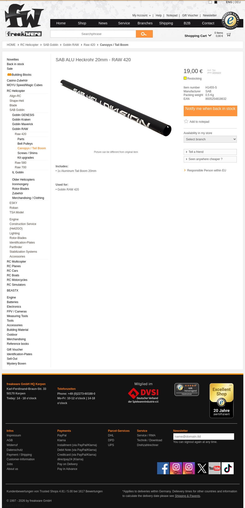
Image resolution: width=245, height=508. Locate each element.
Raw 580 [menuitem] (20, 162)
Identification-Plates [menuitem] (22, 242)
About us (12, 469)
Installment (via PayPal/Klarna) (77, 445)
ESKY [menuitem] (13, 203)
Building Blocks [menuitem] (19, 74)
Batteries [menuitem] (12, 302)
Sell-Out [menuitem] (12, 358)
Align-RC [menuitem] (15, 96)
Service (124, 23)
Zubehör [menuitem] (17, 193)
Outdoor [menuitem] (12, 334)
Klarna (61, 440)
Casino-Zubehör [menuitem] (17, 80)
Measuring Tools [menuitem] (17, 316)
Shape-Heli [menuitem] (17, 100)
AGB (10, 440)
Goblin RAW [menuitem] (20, 129)
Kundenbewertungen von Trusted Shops (32, 491)
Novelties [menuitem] (13, 59)
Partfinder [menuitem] (16, 247)
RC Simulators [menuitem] (16, 284)
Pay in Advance (67, 469)
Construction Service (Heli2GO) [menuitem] (23, 226)
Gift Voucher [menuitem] (15, 349)
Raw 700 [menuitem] (20, 167)
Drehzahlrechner (148, 445)
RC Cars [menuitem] (12, 270)
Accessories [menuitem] (17, 256)
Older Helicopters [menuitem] (23, 179)
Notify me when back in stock (210, 109)
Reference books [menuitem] (18, 343)
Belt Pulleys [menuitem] (25, 143)
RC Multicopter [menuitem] (16, 261)
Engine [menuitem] (14, 219)
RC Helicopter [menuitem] (16, 91)
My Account (141, 15)
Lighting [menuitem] (15, 233)
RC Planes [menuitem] (14, 266)
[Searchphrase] (93, 34)
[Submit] (144, 34)
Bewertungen (94, 491)
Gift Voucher (190, 15)
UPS (111, 445)
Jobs (10, 464)
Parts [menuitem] (21, 139)
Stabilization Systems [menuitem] (23, 251)
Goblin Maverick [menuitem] (22, 124)
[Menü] (196, 386)
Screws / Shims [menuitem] (28, 153)
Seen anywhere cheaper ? (204, 159)
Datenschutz (15, 450)
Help (159, 15)
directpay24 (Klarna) (70, 459)
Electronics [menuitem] (14, 306)
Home (61, 23)
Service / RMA (146, 435)
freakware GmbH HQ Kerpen (26, 384)
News (103, 23)
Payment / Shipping (19, 454)
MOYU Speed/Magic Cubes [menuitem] (24, 85)
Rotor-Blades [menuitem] (20, 188)
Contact (208, 23)
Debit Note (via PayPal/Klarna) (77, 450)
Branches (145, 23)
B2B (187, 23)
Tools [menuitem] (10, 320)
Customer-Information (21, 459)
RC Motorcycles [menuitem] (17, 280)
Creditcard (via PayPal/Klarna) (76, 454)
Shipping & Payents (187, 496)
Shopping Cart (198, 36)
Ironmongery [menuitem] (20, 184)
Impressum (14, 435)
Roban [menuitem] (14, 208)
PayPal (62, 435)
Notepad (172, 15)
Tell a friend (194, 152)
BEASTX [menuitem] (12, 290)
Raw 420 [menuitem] (20, 134)
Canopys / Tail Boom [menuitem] (32, 148)
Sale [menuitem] (10, 68)
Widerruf (12, 445)
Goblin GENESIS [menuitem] (23, 115)
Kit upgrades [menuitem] (26, 157)
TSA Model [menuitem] (17, 212)
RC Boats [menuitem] (13, 275)
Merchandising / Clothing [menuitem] (28, 198)
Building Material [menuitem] (17, 330)
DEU (238, 2)
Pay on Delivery (67, 464)
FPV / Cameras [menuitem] (17, 311)
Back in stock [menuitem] (15, 64)
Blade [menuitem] (13, 105)
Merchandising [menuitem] (16, 339)
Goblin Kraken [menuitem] (21, 119)
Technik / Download (149, 440)
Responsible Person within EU (206, 170)
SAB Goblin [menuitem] (17, 110)
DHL (111, 435)
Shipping (166, 23)
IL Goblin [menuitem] (18, 172)
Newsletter (210, 15)
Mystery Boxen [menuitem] (16, 363)
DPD (111, 440)
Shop (82, 23)
